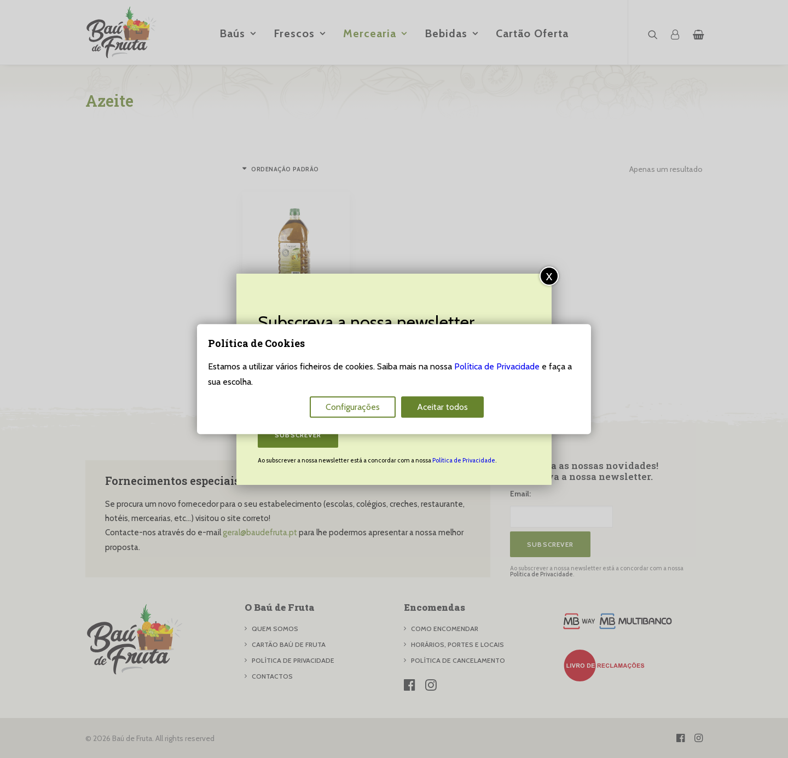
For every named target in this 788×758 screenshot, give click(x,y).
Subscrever (298, 435)
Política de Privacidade (463, 460)
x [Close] (549, 275)
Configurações (353, 407)
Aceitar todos (442, 407)
